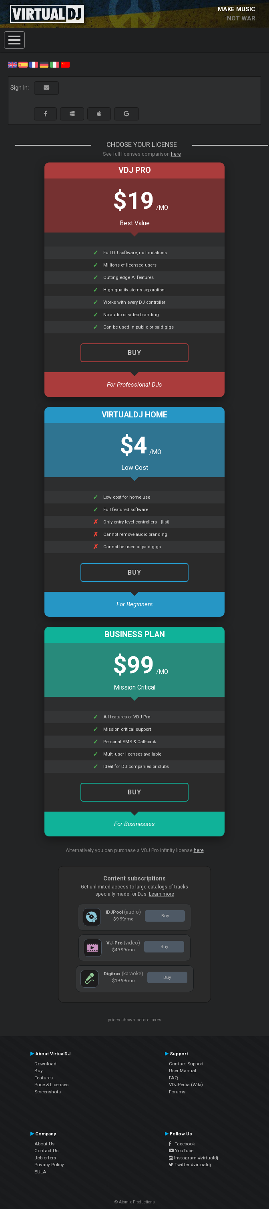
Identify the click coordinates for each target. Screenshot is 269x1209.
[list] (165, 522)
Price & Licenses (51, 1084)
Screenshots (47, 1092)
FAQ (173, 1078)
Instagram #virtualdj (193, 1158)
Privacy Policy (49, 1164)
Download (45, 1064)
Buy (134, 572)
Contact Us (46, 1150)
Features (43, 1078)
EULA (40, 1172)
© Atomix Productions (134, 1202)
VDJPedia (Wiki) (186, 1084)
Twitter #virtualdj (190, 1164)
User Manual (182, 1070)
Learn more (161, 894)
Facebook (182, 1144)
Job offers (45, 1158)
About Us (44, 1144)
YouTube (181, 1150)
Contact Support (186, 1064)
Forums (177, 1092)
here (176, 154)
